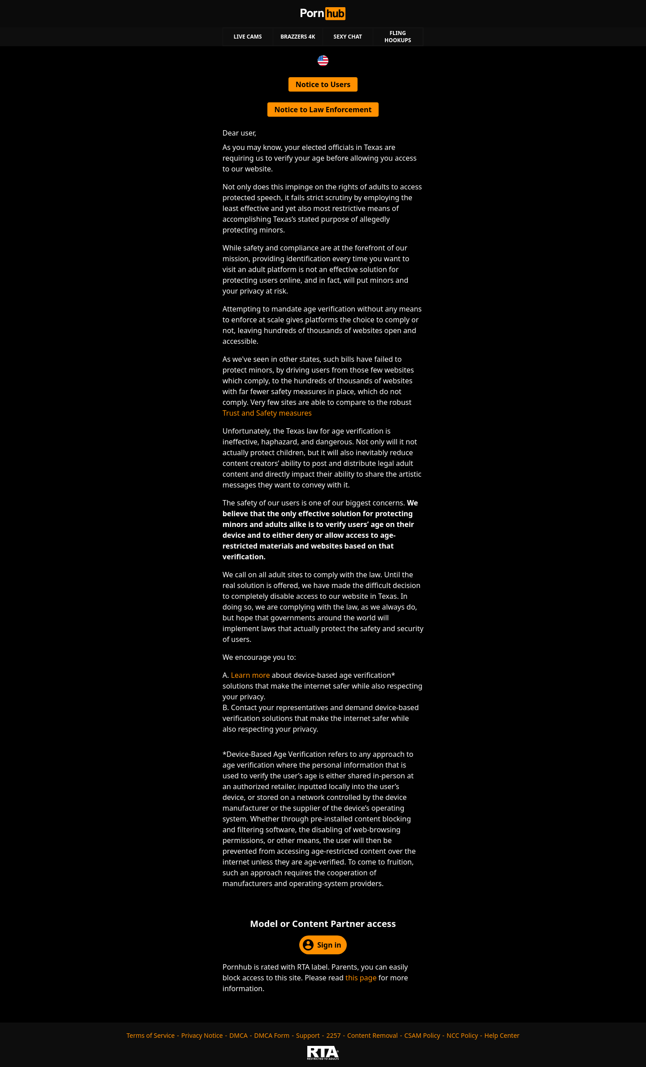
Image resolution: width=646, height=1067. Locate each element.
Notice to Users (323, 84)
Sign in (322, 945)
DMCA (238, 1035)
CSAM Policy (422, 1035)
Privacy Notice (202, 1035)
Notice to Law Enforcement (323, 109)
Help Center (501, 1035)
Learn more (250, 675)
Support (308, 1035)
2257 (333, 1035)
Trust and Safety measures (267, 413)
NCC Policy (462, 1035)
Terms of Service (151, 1035)
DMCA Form (272, 1035)
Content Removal (372, 1035)
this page (360, 978)
